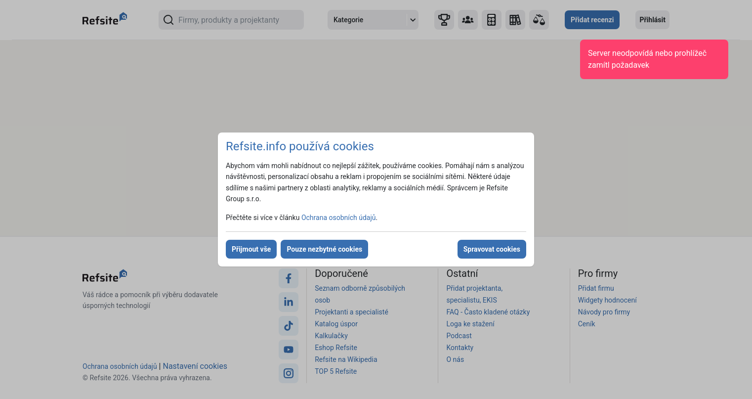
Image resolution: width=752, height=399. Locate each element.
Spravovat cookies (491, 249)
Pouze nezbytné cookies (324, 249)
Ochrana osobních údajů (338, 218)
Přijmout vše (251, 249)
